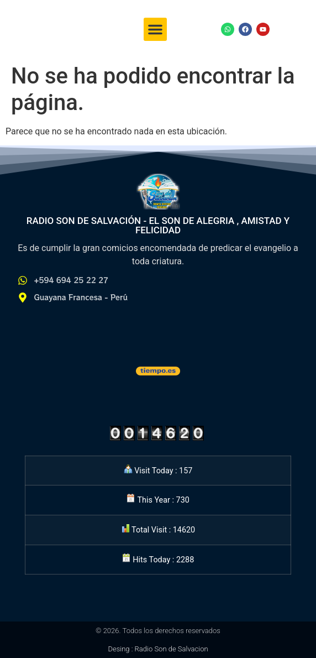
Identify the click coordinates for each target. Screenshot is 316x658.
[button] (155, 29)
